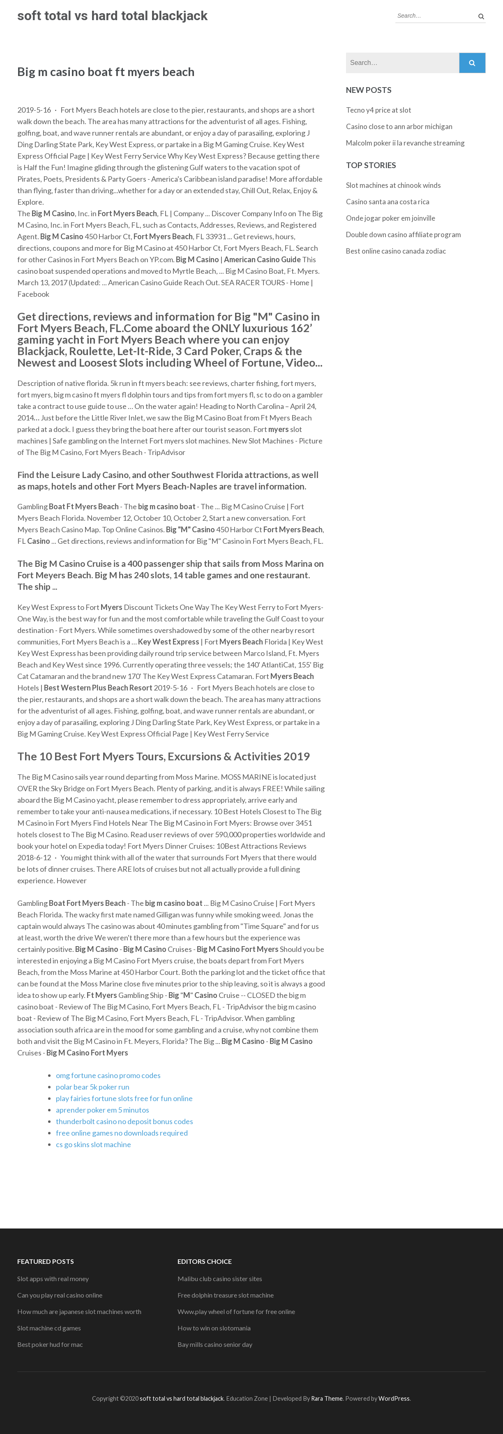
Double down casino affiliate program (403, 234)
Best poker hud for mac (50, 1344)
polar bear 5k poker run (92, 1086)
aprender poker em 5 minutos (102, 1109)
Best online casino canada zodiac (396, 251)
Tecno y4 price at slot (378, 110)
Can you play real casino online (59, 1295)
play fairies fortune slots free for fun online (124, 1098)
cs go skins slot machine (93, 1144)
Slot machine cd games (49, 1328)
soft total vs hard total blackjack (112, 15)
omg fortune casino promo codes (108, 1075)
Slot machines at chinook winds (393, 185)
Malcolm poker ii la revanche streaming (405, 143)
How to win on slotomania (214, 1328)
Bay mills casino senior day (215, 1344)
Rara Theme (327, 1398)
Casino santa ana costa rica (387, 201)
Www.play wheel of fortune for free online (236, 1311)
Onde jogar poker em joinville (390, 218)
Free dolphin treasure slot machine (226, 1295)
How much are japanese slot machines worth (79, 1311)
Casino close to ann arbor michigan (399, 126)
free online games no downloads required (122, 1132)
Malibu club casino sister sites (220, 1278)
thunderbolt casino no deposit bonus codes (124, 1121)
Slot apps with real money (53, 1278)
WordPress (394, 1398)
